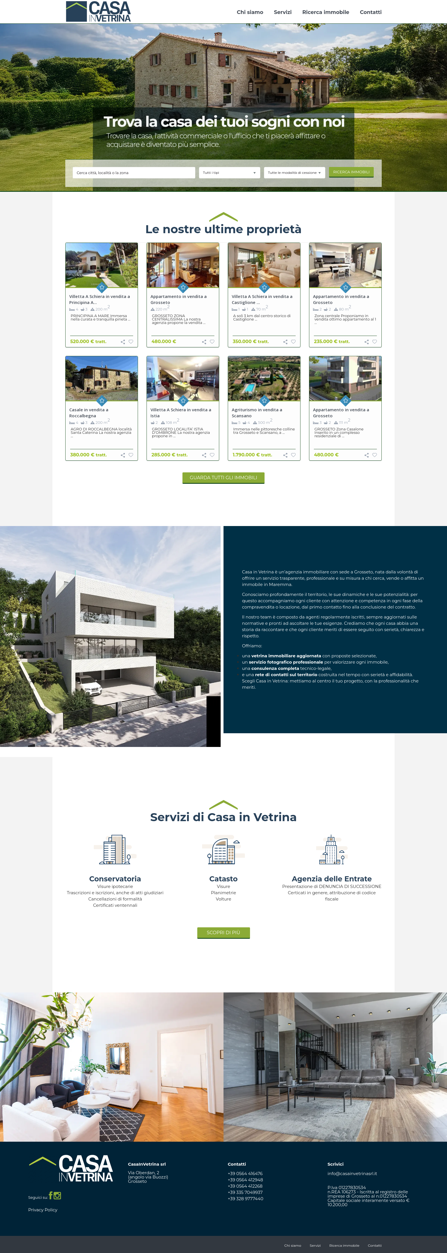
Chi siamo (250, 12)
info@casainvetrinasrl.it (352, 1173)
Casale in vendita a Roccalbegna (88, 412)
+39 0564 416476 (245, 1173)
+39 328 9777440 (245, 1198)
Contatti (371, 12)
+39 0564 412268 (245, 1186)
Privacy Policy (42, 1209)
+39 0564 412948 (245, 1180)
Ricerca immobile (326, 12)
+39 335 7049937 (245, 1192)
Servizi (283, 12)
